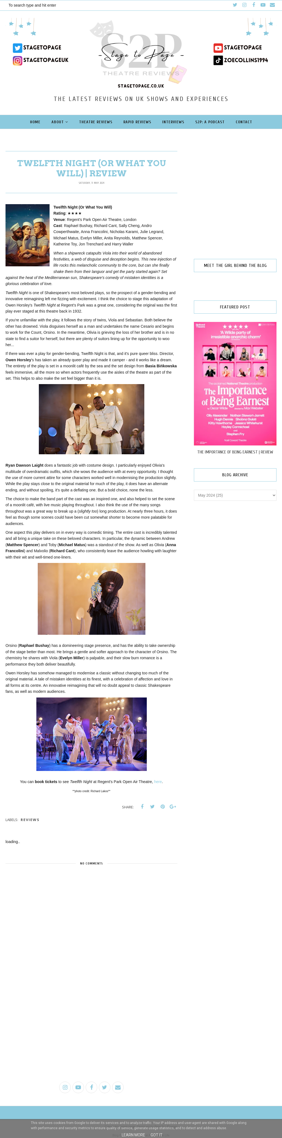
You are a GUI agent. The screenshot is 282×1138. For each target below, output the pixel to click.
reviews (30, 819)
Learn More (133, 1135)
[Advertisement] (91, 1034)
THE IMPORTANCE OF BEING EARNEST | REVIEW (235, 452)
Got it (156, 1135)
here (158, 781)
